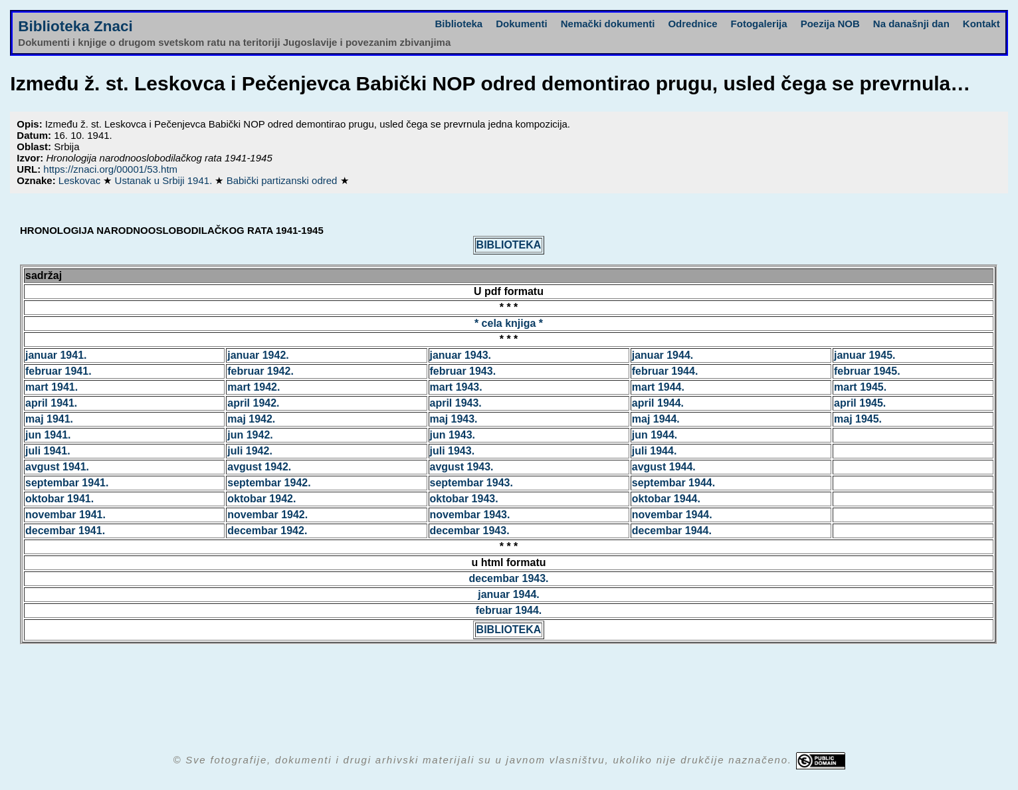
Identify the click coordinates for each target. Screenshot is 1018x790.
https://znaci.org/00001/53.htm (110, 169)
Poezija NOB (830, 23)
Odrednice (692, 23)
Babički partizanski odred (283, 180)
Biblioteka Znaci (75, 26)
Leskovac (81, 180)
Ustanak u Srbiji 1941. (165, 180)
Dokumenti (522, 23)
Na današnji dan (911, 23)
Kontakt (981, 23)
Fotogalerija (759, 23)
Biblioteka (459, 23)
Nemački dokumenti (608, 23)
